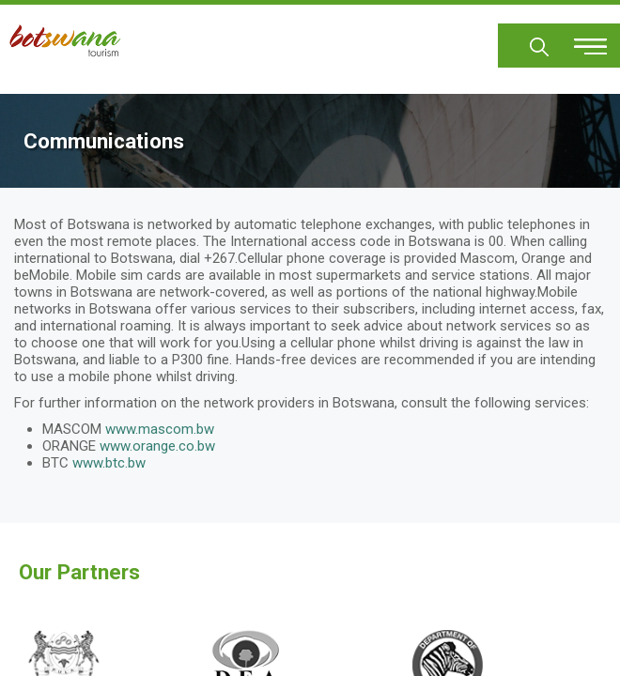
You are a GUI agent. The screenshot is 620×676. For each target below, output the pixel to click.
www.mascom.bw (159, 429)
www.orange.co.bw (157, 446)
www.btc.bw (109, 462)
